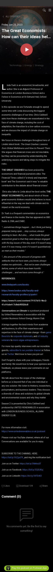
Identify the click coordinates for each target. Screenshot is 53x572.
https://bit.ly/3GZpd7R (13, 457)
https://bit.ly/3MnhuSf (30, 463)
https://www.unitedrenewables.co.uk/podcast (23, 431)
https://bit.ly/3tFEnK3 (31, 476)
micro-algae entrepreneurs (25, 340)
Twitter (10, 354)
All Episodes (11, 16)
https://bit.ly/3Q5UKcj (33, 469)
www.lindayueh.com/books (15, 284)
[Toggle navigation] (50, 10)
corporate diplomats (23, 336)
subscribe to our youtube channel (25, 350)
